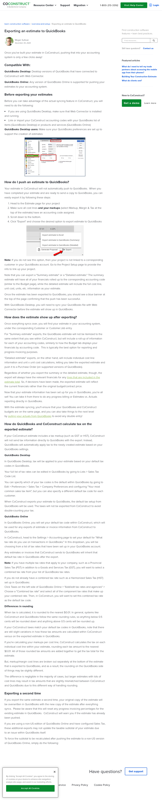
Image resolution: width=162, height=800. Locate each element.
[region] (30, 782)
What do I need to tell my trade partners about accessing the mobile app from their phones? (139, 69)
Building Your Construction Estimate (139, 76)
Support (65, 5)
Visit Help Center (134, 5)
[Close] (54, 772)
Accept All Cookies (30, 788)
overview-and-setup (41, 23)
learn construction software (17, 23)
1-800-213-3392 (109, 5)
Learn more (150, 103)
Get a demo (131, 103)
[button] (44, 5)
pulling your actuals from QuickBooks (29, 416)
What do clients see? (132, 80)
